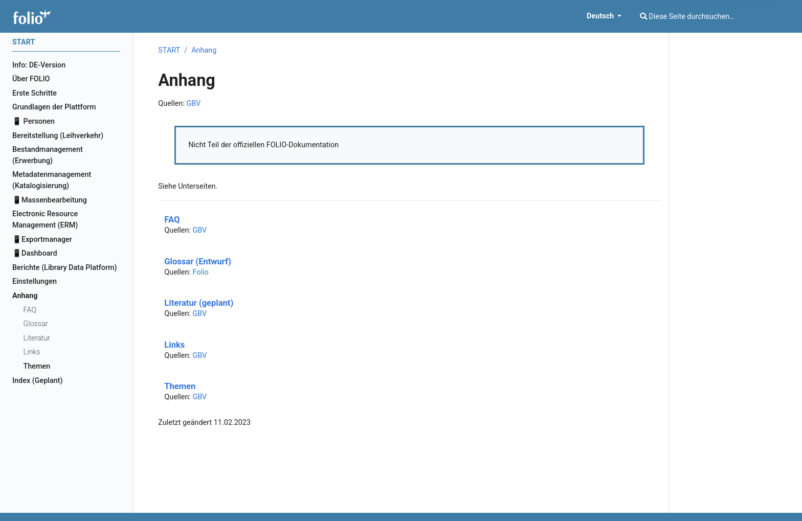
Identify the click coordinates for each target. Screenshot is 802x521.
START (169, 50)
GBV (193, 103)
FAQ (172, 219)
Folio (200, 272)
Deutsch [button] (601, 16)
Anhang (203, 50)
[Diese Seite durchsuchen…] (706, 16)
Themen (179, 386)
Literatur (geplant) (198, 303)
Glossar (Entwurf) (197, 261)
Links (174, 345)
